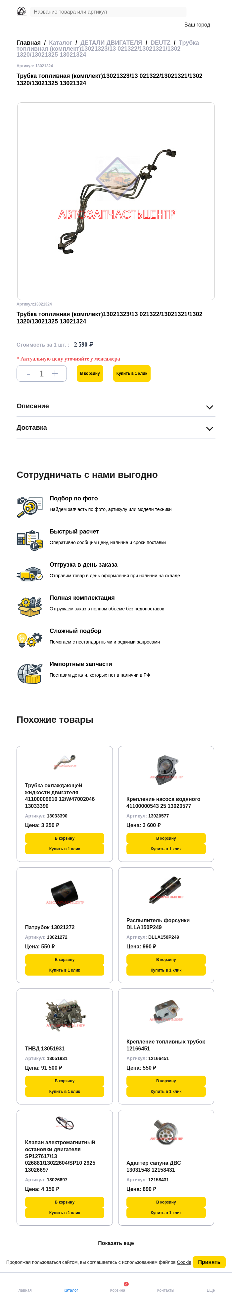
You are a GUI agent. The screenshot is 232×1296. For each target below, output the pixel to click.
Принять (209, 1262)
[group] (116, 201)
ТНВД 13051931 (45, 1048)
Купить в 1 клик (131, 373)
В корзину (90, 373)
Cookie (184, 1262)
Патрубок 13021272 (50, 927)
